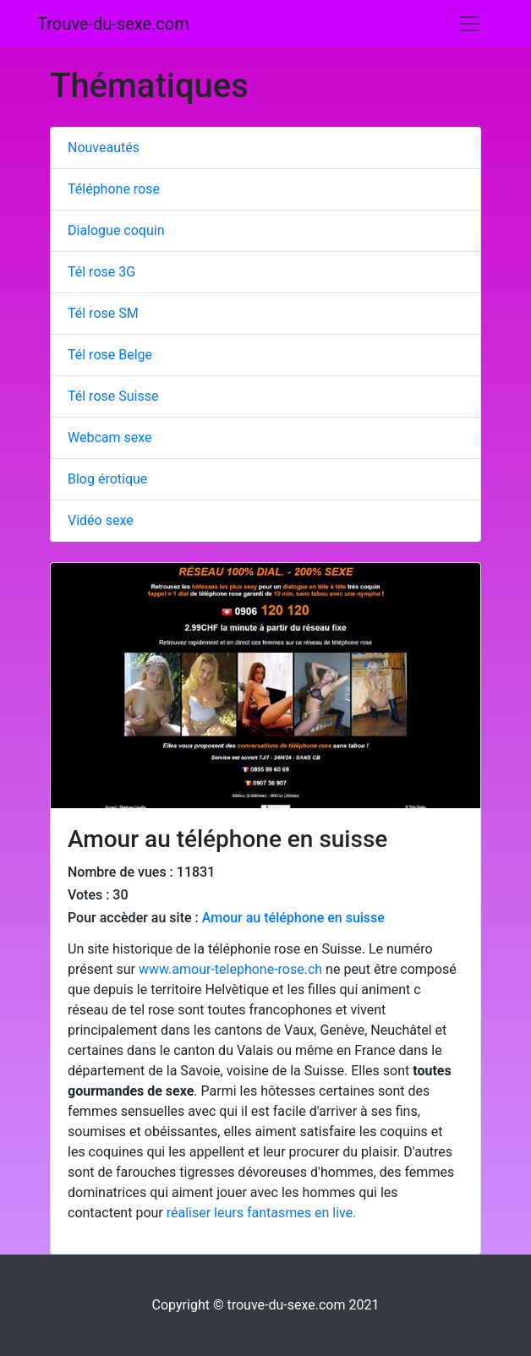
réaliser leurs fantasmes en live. (262, 1213)
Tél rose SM (103, 313)
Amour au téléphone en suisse (293, 918)
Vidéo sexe (101, 520)
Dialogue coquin (116, 230)
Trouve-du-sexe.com (113, 24)
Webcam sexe (110, 437)
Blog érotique (107, 479)
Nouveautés (104, 147)
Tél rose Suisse (113, 396)
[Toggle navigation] (470, 24)
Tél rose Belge (110, 355)
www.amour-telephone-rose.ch (230, 969)
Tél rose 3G (101, 272)
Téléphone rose (114, 189)
